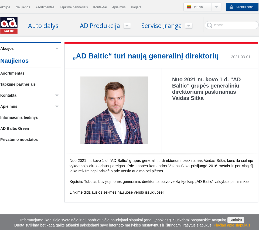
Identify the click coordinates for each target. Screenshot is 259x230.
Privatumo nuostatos (19, 139)
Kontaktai (9, 95)
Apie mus (8, 106)
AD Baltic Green (14, 128)
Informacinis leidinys (19, 117)
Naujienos (14, 60)
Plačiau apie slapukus (232, 225)
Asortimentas (12, 73)
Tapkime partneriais (18, 84)
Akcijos (7, 48)
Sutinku (235, 220)
